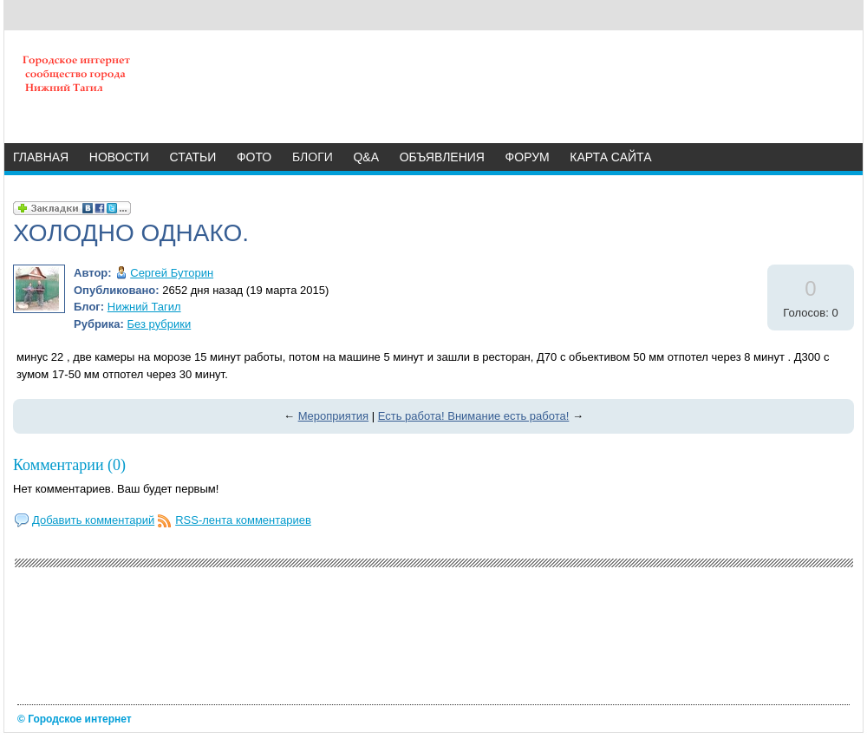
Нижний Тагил (144, 306)
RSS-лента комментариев (243, 519)
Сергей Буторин (171, 272)
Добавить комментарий (93, 519)
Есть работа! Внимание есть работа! (474, 415)
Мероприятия (333, 415)
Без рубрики (159, 323)
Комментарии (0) (69, 465)
